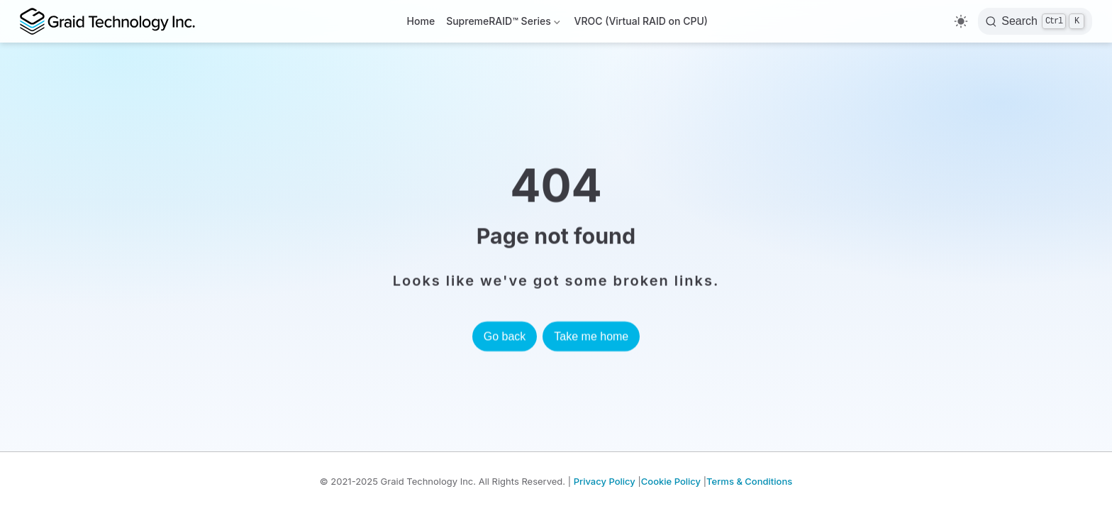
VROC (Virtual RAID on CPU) (641, 21)
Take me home (591, 336)
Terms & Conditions (749, 481)
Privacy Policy (604, 481)
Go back (505, 336)
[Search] (1035, 21)
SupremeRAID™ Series (504, 24)
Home (421, 21)
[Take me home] (113, 21)
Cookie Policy (671, 481)
